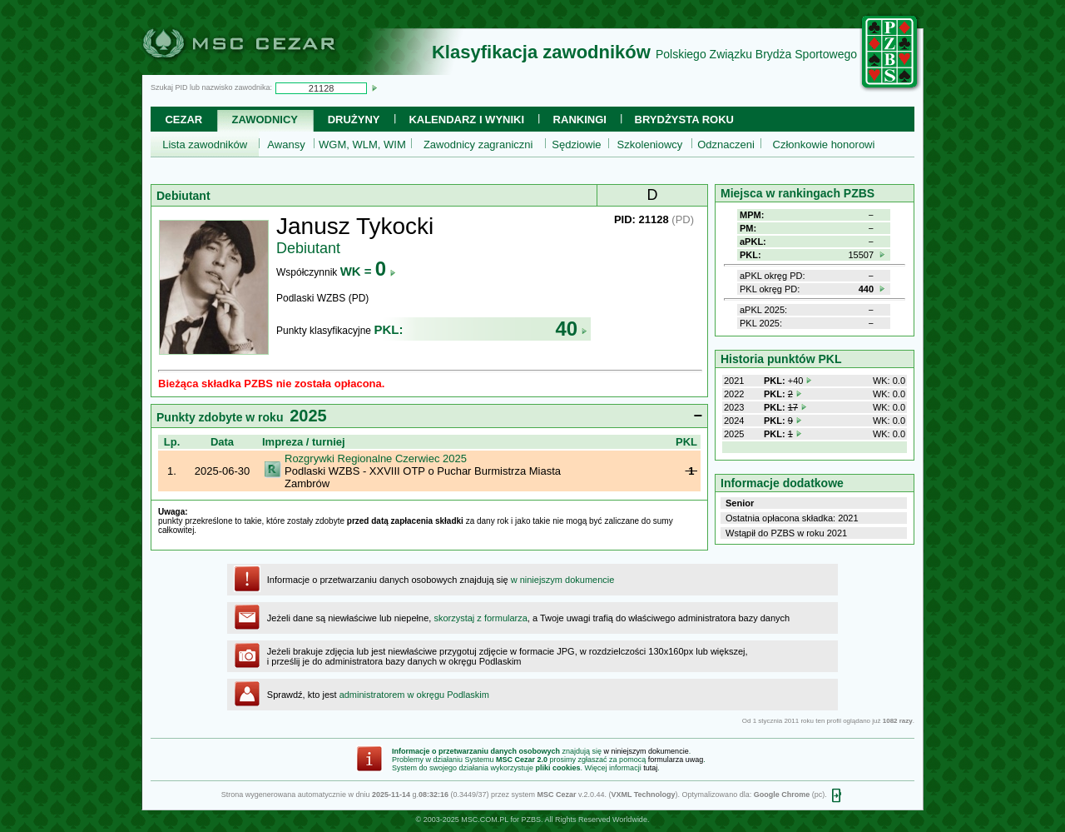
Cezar (183, 119)
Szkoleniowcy (650, 144)
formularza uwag (676, 759)
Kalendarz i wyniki (466, 119)
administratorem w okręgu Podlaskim (414, 695)
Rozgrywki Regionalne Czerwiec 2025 (376, 458)
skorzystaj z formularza (480, 618)
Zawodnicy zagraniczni (478, 144)
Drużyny (354, 119)
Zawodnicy (265, 119)
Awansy (286, 144)
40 (571, 328)
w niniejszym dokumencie (563, 580)
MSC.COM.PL (484, 819)
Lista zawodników (204, 144)
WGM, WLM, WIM (362, 144)
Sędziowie (576, 144)
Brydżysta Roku (684, 119)
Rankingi (580, 119)
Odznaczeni (726, 144)
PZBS (531, 819)
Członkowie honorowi (824, 144)
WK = (368, 271)
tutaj (650, 768)
